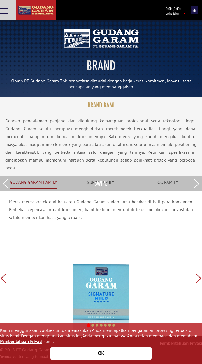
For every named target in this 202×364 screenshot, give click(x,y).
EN (194, 10)
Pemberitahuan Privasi (21, 341)
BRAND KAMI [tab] (101, 105)
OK (101, 353)
